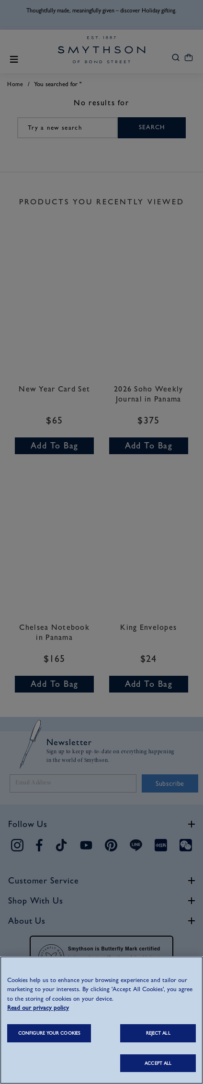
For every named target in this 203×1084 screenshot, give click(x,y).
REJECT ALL (158, 1033)
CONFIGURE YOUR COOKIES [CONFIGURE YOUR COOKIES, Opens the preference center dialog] (49, 1033)
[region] (101, 1020)
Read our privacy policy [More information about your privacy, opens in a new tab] (38, 1007)
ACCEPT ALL (158, 1063)
